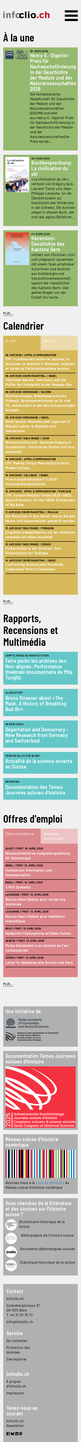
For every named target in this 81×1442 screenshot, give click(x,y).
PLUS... (8, 313)
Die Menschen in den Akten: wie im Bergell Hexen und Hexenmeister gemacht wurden (40, 518)
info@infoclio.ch (19, 1321)
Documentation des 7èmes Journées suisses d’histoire (35, 790)
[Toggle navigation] (71, 15)
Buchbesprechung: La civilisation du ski (51, 168)
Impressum (15, 1392)
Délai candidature (20, 833)
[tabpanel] (40, 472)
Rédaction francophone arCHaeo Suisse (38, 933)
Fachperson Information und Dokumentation (28, 872)
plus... (8, 601)
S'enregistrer (16, 1359)
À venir (11, 340)
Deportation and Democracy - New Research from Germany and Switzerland (36, 735)
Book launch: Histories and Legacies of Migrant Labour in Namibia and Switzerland (37, 426)
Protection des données (18, 1349)
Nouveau (50, 340)
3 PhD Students (17, 887)
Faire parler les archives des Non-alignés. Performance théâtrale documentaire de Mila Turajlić (39, 669)
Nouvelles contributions (54, 836)
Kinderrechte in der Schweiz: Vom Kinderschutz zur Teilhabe (33, 550)
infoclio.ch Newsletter (15, 1423)
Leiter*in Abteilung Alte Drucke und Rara (39, 962)
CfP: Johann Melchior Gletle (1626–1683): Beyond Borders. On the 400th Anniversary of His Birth (40, 500)
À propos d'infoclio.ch (16, 1383)
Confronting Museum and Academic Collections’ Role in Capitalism (34, 566)
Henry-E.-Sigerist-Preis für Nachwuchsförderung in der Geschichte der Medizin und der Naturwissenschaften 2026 (53, 72)
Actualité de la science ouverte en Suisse (38, 764)
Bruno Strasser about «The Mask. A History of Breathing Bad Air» (36, 703)
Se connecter (16, 1340)
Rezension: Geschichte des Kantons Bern (48, 243)
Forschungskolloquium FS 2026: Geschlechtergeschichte (31, 481)
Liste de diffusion (50, 1182)
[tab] (22, 343)
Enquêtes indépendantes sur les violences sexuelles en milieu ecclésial (40, 534)
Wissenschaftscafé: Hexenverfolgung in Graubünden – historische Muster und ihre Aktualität (39, 447)
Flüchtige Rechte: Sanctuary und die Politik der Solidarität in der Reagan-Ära (38, 382)
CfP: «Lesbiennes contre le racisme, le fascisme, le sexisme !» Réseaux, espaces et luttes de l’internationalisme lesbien (40, 363)
